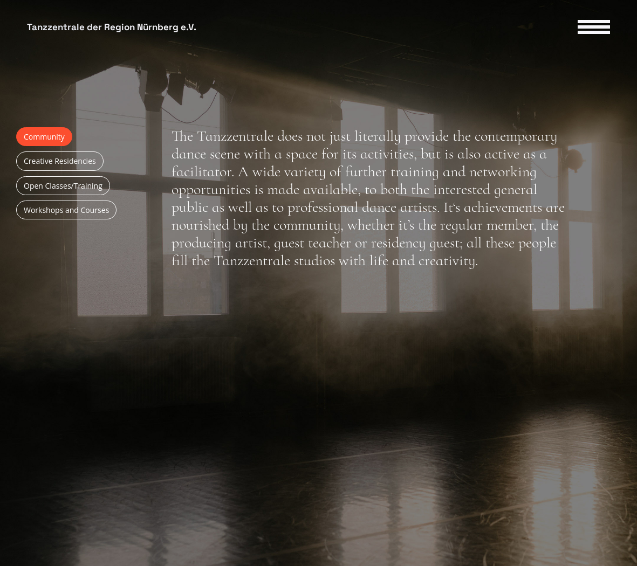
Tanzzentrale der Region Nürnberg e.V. (111, 27)
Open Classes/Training (63, 186)
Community (44, 137)
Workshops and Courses (66, 210)
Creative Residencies (60, 161)
